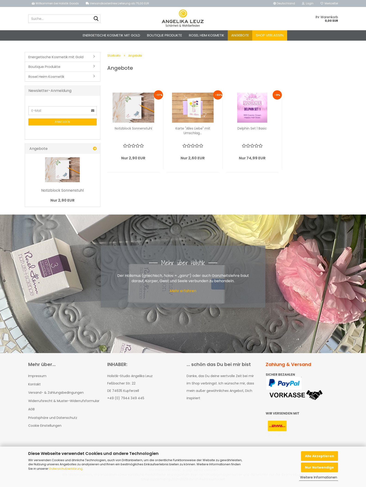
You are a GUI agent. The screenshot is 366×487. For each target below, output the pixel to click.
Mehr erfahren (183, 290)
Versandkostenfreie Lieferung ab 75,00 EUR (117, 3)
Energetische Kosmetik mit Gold (111, 35)
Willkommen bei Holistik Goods (55, 3)
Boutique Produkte (164, 35)
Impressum (37, 376)
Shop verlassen (270, 35)
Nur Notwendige (319, 467)
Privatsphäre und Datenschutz (52, 417)
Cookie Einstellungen (45, 425)
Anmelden (62, 122)
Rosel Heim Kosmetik (206, 35)
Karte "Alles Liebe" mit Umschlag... (192, 130)
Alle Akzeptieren (319, 456)
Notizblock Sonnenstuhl (133, 128)
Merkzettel (329, 3)
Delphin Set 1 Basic (252, 128)
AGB (31, 409)
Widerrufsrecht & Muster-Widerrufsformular (63, 401)
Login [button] (308, 3)
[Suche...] (96, 19)
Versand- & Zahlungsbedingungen (56, 392)
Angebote (240, 35)
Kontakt (34, 384)
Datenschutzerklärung (66, 468)
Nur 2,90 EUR (62, 200)
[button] (284, 3)
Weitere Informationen (318, 477)
